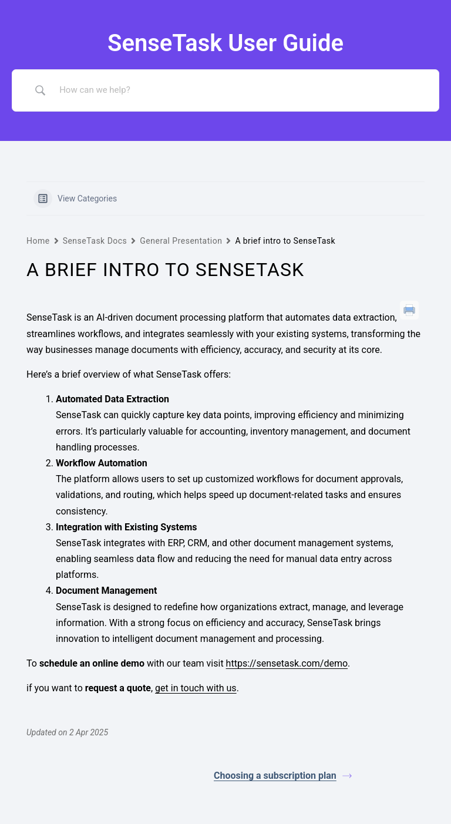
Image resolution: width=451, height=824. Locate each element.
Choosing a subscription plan (283, 775)
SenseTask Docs (95, 240)
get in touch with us (196, 688)
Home (38, 240)
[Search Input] (240, 90)
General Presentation (181, 240)
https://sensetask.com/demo (287, 663)
